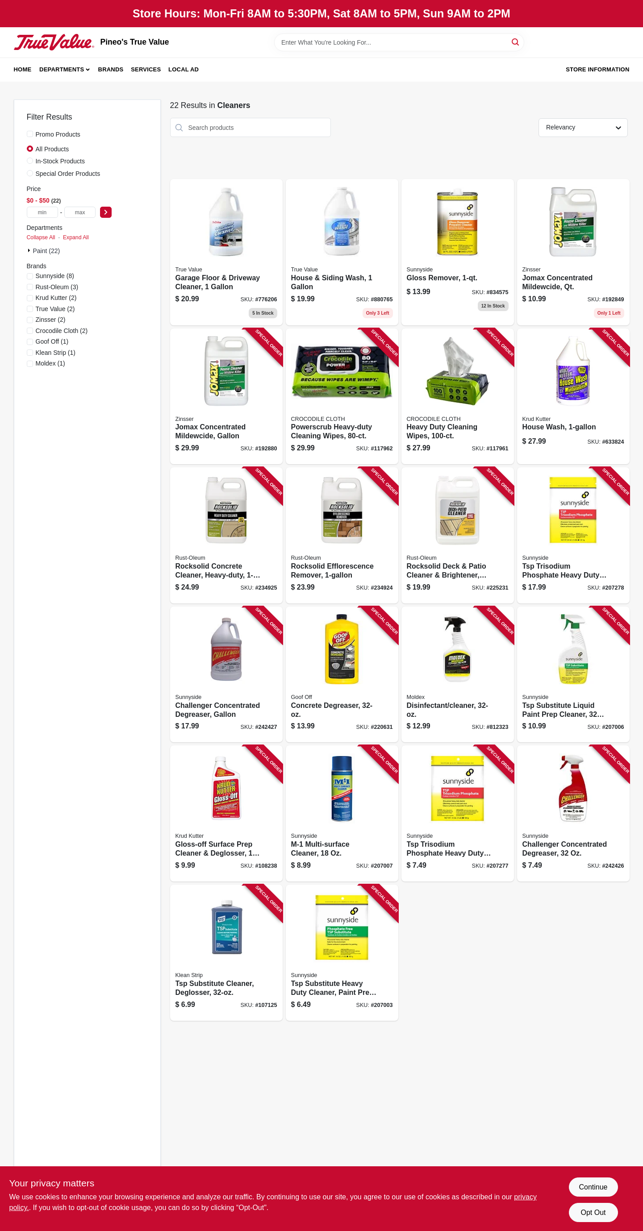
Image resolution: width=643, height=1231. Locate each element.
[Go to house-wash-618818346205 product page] (573, 397)
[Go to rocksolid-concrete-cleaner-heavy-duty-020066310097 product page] (226, 535)
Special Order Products (68, 173)
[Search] (515, 41)
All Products (52, 149)
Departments (61, 69)
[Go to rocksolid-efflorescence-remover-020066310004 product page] (342, 535)
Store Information (597, 69)
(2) (56, 297)
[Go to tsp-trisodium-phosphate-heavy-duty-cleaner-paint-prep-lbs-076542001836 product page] (573, 535)
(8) (55, 275)
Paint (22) (46, 250)
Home (23, 69)
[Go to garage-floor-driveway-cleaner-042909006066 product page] (226, 252)
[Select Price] (106, 212)
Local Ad (183, 69)
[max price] (80, 212)
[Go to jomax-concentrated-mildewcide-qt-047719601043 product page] (573, 252)
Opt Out (592, 1212)
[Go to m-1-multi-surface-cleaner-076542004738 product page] (342, 813)
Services (146, 69)
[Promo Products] (30, 134)
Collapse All (41, 237)
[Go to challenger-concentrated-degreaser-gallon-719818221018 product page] (226, 675)
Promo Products (58, 134)
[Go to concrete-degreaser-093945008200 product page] (342, 675)
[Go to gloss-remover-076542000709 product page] (457, 252)
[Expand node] (30, 250)
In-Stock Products (60, 161)
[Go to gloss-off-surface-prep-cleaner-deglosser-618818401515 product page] (226, 813)
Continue (593, 1187)
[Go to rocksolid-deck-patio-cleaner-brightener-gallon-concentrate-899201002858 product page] (457, 535)
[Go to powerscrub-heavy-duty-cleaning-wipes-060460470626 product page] (342, 397)
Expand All (76, 237)
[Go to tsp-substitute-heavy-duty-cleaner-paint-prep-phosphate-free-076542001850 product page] (342, 953)
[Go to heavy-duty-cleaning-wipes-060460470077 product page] (457, 397)
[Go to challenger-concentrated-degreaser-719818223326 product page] (573, 813)
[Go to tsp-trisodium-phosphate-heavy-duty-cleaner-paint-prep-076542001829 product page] (457, 813)
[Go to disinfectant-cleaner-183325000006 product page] (457, 675)
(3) (57, 287)
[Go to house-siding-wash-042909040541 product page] (342, 252)
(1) (52, 341)
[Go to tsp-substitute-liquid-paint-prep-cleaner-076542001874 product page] (573, 675)
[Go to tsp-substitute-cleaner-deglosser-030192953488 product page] (226, 953)
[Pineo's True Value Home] (54, 42)
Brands (111, 69)
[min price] (42, 212)
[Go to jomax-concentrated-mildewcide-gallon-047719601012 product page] (226, 397)
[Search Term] (399, 42)
